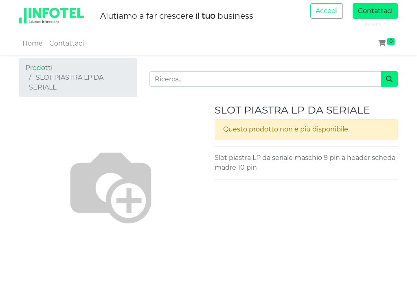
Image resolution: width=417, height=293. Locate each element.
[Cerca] (389, 79)
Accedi (327, 11)
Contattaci (375, 11)
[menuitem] (32, 43)
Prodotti (39, 68)
